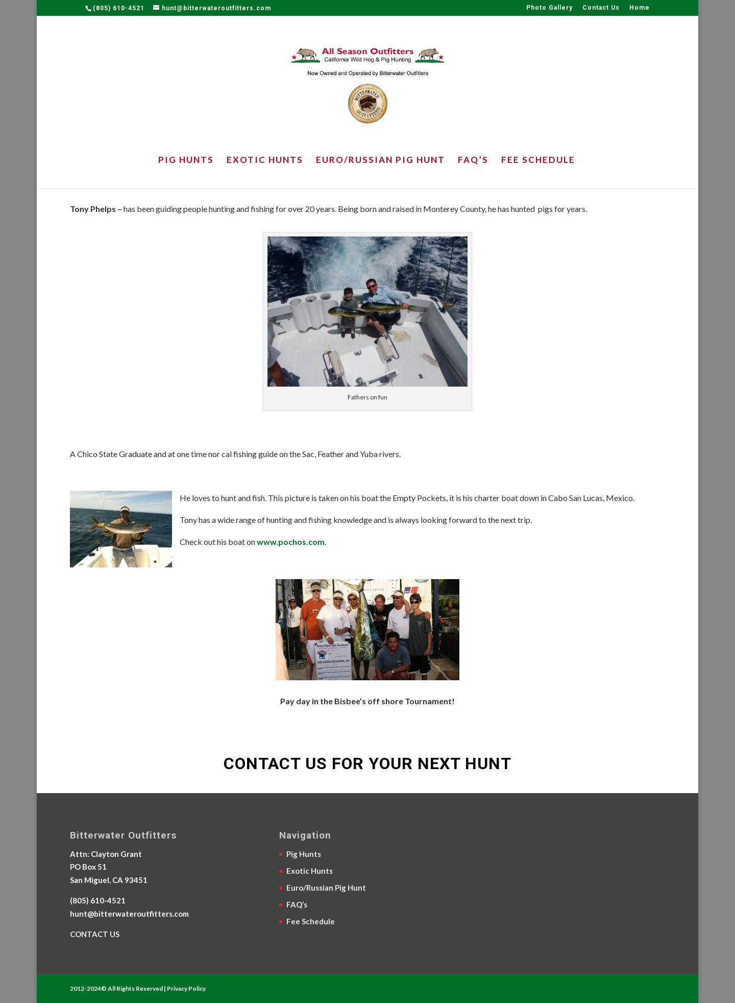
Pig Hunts (186, 160)
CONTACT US (94, 934)
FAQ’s (473, 160)
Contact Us (601, 8)
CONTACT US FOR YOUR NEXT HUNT (367, 763)
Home (639, 8)
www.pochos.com (291, 541)
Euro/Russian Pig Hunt (380, 160)
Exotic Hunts (265, 160)
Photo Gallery (549, 8)
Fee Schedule (538, 160)
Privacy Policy (186, 988)
